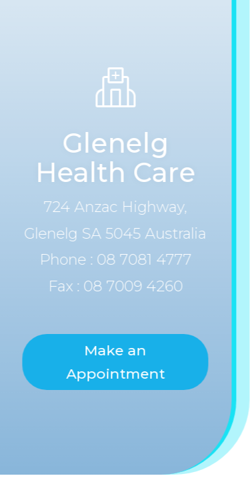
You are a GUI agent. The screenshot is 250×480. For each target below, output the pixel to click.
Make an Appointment (112, 362)
